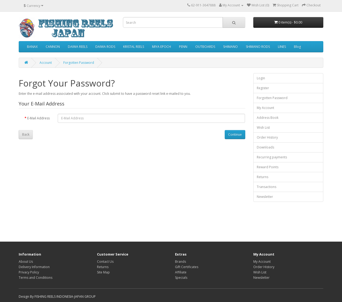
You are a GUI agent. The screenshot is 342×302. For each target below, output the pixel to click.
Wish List (263, 127)
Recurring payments (272, 157)
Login (261, 78)
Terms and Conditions (35, 277)
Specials (181, 277)
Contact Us (105, 261)
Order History (267, 137)
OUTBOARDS (205, 46)
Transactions (266, 187)
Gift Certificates (186, 267)
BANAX (32, 46)
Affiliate (180, 272)
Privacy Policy (29, 272)
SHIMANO (230, 46)
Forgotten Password (78, 62)
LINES (282, 46)
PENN (183, 46)
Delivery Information (34, 267)
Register (263, 88)
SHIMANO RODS (258, 46)
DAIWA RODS (105, 46)
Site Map (103, 272)
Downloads (265, 147)
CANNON (53, 46)
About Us (26, 261)
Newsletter (265, 196)
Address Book (267, 117)
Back (25, 134)
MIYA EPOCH (161, 46)
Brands (180, 261)
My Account (265, 107)
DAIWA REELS (77, 46)
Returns (262, 177)
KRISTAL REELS (133, 46)
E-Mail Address (38, 118)
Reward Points (267, 167)
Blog (297, 46)
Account (46, 62)
